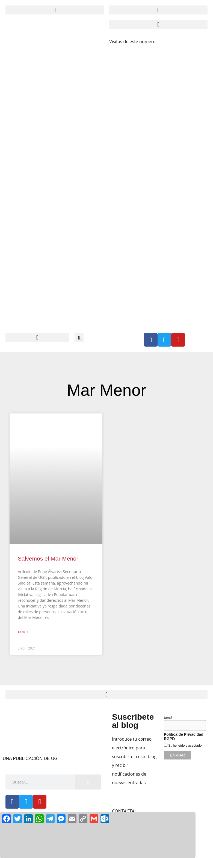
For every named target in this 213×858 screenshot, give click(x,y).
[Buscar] (88, 782)
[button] (54, 9)
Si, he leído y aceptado (184, 745)
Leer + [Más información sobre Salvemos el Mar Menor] (23, 632)
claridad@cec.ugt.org (158, 811)
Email (168, 717)
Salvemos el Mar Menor (48, 558)
